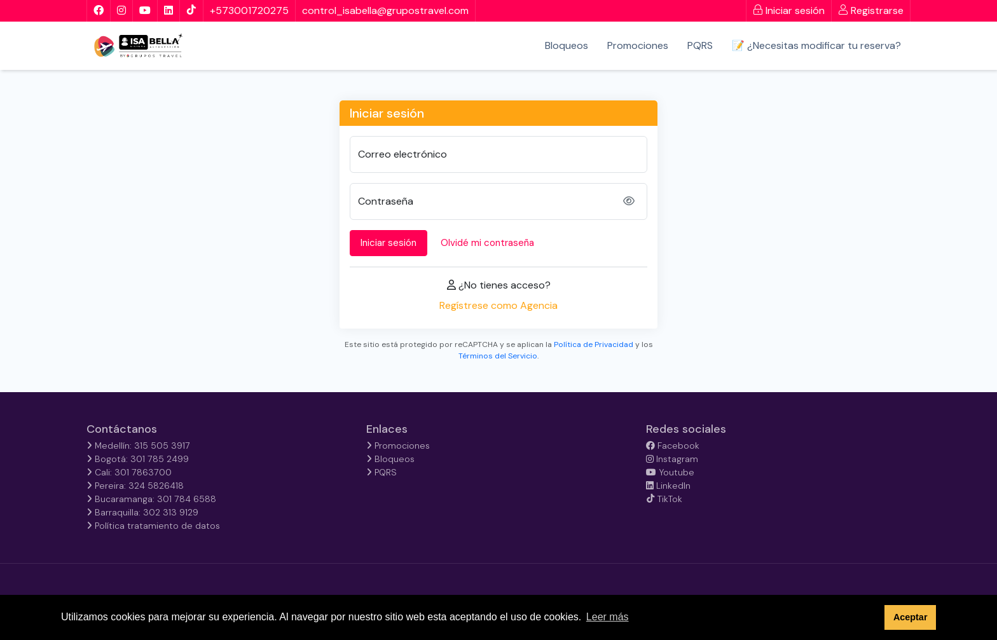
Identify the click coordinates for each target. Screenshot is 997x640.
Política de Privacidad (593, 344)
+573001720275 (249, 10)
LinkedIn (668, 485)
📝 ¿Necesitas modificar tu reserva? (816, 45)
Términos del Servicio (497, 356)
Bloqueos (566, 45)
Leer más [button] (607, 616)
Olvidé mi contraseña (487, 242)
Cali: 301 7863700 (129, 472)
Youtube (670, 472)
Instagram (672, 459)
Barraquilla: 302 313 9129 (142, 512)
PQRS (700, 45)
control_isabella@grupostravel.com (385, 10)
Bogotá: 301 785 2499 (137, 459)
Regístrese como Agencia (498, 305)
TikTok (664, 499)
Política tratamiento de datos (153, 525)
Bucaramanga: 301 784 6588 (151, 499)
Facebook (672, 445)
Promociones (637, 45)
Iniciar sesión (789, 10)
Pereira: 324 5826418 (135, 485)
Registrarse (871, 10)
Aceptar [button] (910, 617)
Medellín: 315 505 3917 (138, 445)
